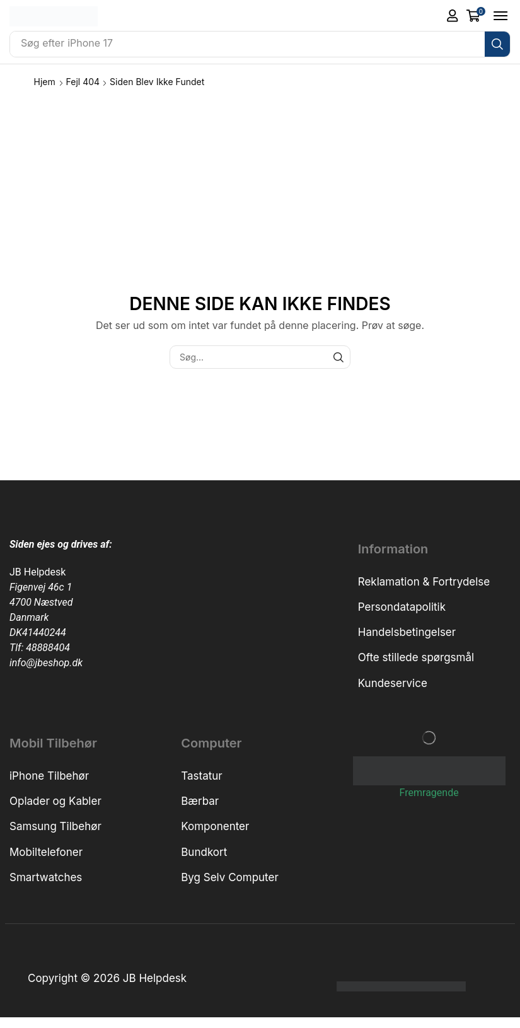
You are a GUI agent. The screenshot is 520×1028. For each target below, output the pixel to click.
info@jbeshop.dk (46, 663)
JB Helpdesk (37, 572)
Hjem (44, 81)
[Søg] (497, 44)
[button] (452, 15)
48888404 (48, 648)
